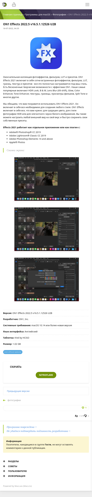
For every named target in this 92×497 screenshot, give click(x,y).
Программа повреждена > (22, 427)
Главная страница (12, 14)
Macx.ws (19, 486)
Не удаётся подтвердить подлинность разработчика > (39, 431)
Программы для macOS (37, 14)
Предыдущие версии (18, 391)
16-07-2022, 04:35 (11, 28)
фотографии (14, 400)
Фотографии (59, 14)
